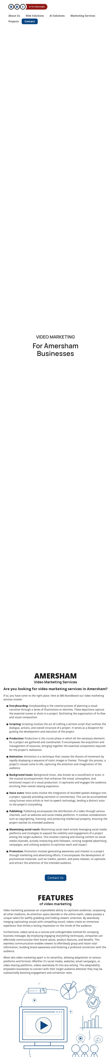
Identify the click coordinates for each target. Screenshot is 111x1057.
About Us (14, 15)
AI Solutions (57, 15)
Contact (30, 21)
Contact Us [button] (55, 878)
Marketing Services (82, 15)
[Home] (29, 6)
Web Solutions (35, 15)
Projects (13, 21)
